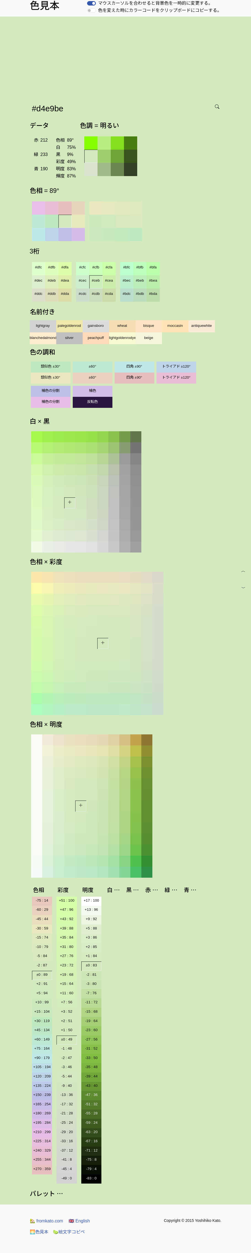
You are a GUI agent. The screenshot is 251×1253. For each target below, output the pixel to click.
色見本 (39, 1232)
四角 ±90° (134, 366)
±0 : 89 (42, 974)
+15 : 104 (42, 1011)
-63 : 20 (91, 1132)
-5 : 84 (42, 956)
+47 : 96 (67, 909)
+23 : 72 (67, 965)
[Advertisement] (126, 57)
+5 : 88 (91, 928)
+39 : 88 (67, 928)
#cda (109, 294)
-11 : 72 (91, 1002)
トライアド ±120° (176, 366)
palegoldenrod (69, 326)
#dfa (65, 267)
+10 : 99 (42, 1002)
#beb (140, 280)
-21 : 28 (66, 1113)
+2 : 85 (91, 947)
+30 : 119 (42, 1021)
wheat (122, 326)
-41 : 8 (66, 1159)
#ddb (52, 294)
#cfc (82, 267)
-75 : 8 (91, 1159)
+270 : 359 (42, 1169)
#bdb (140, 294)
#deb (52, 280)
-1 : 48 (66, 1048)
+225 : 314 (42, 1141)
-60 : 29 (42, 909)
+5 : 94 (42, 993)
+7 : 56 (66, 1002)
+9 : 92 (91, 919)
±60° (92, 366)
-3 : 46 (66, 1067)
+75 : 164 (42, 1048)
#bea (153, 280)
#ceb (96, 280)
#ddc (38, 294)
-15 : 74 (42, 937)
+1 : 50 (66, 1030)
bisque (148, 326)
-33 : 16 (66, 1141)
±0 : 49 (66, 1039)
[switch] (91, 3)
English (79, 1221)
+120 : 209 (42, 1076)
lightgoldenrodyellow (122, 338)
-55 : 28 (91, 1113)
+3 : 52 (66, 1011)
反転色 (92, 402)
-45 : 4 (66, 1169)
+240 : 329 (42, 1150)
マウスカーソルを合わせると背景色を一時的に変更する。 (155, 3)
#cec (82, 280)
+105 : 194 (42, 1067)
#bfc (126, 267)
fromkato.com (46, 1221)
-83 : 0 (91, 1178)
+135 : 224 (42, 1086)
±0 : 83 (91, 965)
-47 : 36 (91, 1095)
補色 (92, 391)
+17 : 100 (91, 900)
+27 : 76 (67, 956)
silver (69, 338)
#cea (109, 280)
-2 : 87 (42, 965)
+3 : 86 (91, 937)
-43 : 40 (91, 1086)
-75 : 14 (42, 900)
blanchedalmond (43, 338)
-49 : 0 (66, 1178)
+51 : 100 (66, 900)
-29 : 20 (66, 1132)
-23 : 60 (91, 1030)
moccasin (175, 326)
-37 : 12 (66, 1150)
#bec (127, 280)
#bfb (140, 267)
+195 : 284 (42, 1122)
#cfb (95, 267)
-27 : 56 (91, 1039)
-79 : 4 (91, 1169)
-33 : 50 (91, 1058)
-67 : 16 (91, 1141)
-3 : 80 (91, 984)
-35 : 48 (91, 1067)
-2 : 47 (66, 1058)
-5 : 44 (66, 1076)
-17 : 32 (66, 1104)
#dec (38, 280)
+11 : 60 (67, 993)
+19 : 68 (67, 974)
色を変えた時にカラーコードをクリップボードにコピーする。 (160, 10)
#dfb (51, 267)
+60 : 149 (42, 1039)
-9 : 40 (66, 1086)
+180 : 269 (42, 1113)
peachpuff (96, 338)
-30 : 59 (42, 928)
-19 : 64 (91, 1021)
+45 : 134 (42, 1030)
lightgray (43, 326)
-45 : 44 (42, 919)
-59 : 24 (91, 1122)
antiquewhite (201, 326)
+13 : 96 (91, 909)
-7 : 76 (91, 993)
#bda (153, 294)
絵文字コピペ (69, 1232)
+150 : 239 (42, 1095)
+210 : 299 (42, 1132)
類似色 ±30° (50, 366)
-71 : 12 (91, 1150)
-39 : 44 (91, 1076)
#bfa (153, 267)
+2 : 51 (66, 1021)
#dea (65, 280)
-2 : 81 (91, 974)
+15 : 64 (67, 984)
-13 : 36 (66, 1095)
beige (148, 338)
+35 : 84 (67, 937)
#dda (65, 294)
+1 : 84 (91, 956)
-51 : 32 (91, 1104)
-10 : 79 (42, 947)
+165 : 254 (42, 1104)
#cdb (96, 294)
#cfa (109, 267)
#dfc (38, 267)
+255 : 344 (42, 1159)
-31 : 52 (91, 1048)
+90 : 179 (42, 1058)
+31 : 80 (67, 947)
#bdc (127, 294)
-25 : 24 (66, 1122)
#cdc (82, 294)
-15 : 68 (91, 1011)
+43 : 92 (67, 919)
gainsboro (96, 326)
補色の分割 (51, 391)
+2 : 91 (42, 984)
